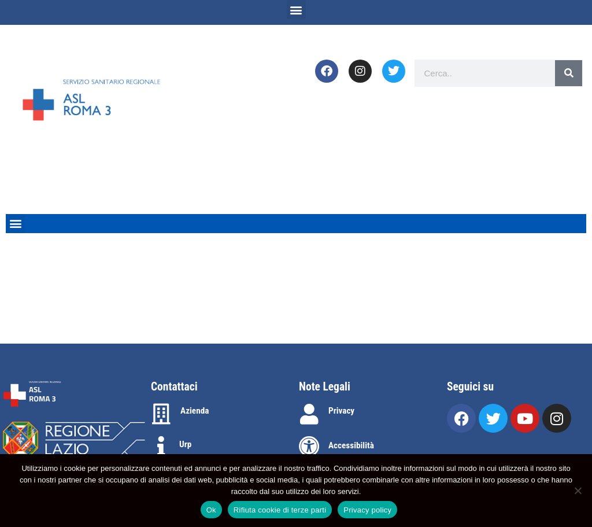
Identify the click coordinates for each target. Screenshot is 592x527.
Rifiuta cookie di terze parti (280, 510)
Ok (211, 510)
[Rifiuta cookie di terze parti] (577, 490)
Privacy (341, 411)
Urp (185, 444)
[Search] (568, 73)
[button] (296, 9)
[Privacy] (309, 414)
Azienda (194, 411)
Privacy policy (367, 510)
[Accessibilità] (309, 446)
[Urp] (161, 446)
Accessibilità (351, 445)
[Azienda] (161, 414)
